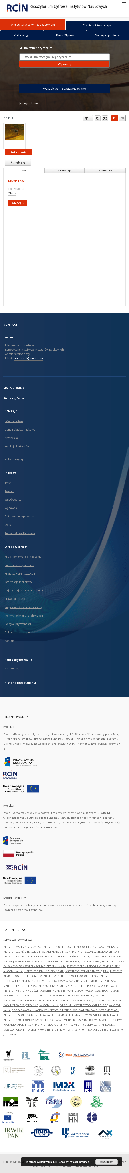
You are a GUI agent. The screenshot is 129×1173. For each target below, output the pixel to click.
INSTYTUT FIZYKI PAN (59, 1029)
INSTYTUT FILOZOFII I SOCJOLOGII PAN (76, 976)
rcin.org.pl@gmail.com (28, 358)
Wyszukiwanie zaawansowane (64, 89)
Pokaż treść (18, 152)
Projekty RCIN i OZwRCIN (20, 573)
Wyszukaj (64, 64)
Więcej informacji (80, 1162)
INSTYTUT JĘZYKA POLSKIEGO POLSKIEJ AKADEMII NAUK (85, 985)
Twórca (9, 491)
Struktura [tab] (105, 170)
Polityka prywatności (18, 624)
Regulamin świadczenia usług (23, 607)
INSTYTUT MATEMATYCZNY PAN (22, 946)
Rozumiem (106, 1161)
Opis (8, 525)
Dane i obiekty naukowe (20, 429)
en (122, 118)
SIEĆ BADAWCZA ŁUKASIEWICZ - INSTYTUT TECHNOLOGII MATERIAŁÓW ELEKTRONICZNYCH (65, 1010)
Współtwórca (13, 499)
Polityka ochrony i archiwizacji (24, 616)
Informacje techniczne (19, 582)
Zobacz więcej (14, 459)
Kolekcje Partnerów (17, 446)
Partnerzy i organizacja (19, 565)
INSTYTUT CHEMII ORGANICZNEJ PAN (87, 971)
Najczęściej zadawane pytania (24, 590)
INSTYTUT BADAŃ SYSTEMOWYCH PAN (95, 951)
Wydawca (11, 508)
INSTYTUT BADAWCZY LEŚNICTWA (23, 956)
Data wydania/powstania (20, 516)
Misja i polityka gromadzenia (23, 557)
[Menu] (124, 3)
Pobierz (16, 162)
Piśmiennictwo (14, 421)
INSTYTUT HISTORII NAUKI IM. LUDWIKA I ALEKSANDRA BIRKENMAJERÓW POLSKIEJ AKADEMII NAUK (61, 1015)
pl (114, 118)
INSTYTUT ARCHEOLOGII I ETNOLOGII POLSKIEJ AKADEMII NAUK (81, 946)
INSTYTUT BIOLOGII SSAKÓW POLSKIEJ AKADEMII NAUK (67, 961)
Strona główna (13, 398)
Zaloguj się (12, 668)
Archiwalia (11, 438)
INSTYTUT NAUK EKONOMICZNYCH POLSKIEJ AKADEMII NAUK (39, 1020)
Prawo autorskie (15, 599)
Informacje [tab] (64, 170)
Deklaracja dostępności (20, 632)
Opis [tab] (23, 170)
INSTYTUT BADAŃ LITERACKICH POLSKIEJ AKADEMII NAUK (37, 951)
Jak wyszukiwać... (30, 103)
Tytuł (8, 483)
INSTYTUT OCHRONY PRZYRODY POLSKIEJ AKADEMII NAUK (58, 995)
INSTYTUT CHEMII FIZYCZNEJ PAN (44, 971)
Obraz (12, 193)
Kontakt (9, 641)
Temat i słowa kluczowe (20, 533)
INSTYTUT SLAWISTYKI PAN (76, 1000)
